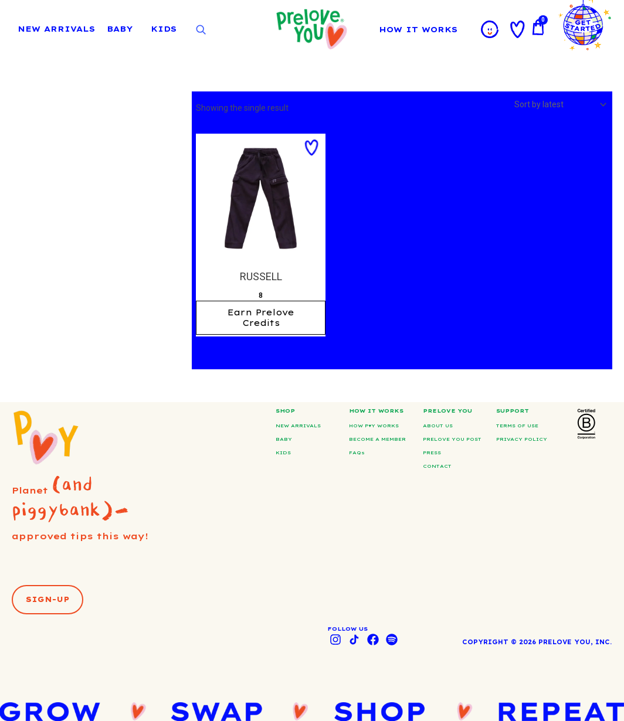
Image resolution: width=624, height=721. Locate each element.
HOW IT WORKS (421, 29)
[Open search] (200, 29)
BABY (120, 28)
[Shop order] (559, 104)
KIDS (164, 28)
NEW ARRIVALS (56, 28)
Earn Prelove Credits (261, 317)
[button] (311, 148)
